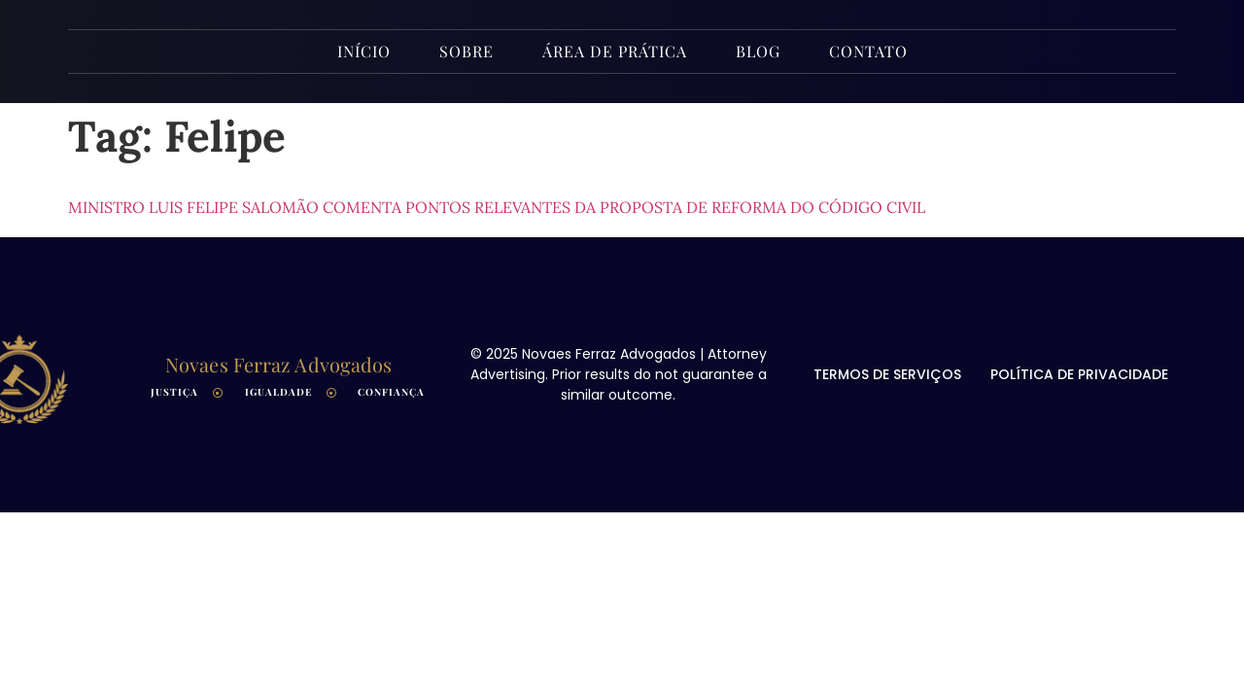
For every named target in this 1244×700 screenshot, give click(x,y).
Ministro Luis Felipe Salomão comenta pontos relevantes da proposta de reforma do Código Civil (496, 207)
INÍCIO (364, 51)
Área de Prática (614, 51)
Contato (868, 51)
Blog (758, 51)
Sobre (466, 51)
